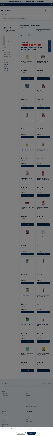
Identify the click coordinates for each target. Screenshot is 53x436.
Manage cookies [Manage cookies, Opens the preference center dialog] (21, 433)
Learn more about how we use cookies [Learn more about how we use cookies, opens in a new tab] (37, 429)
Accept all (31, 433)
